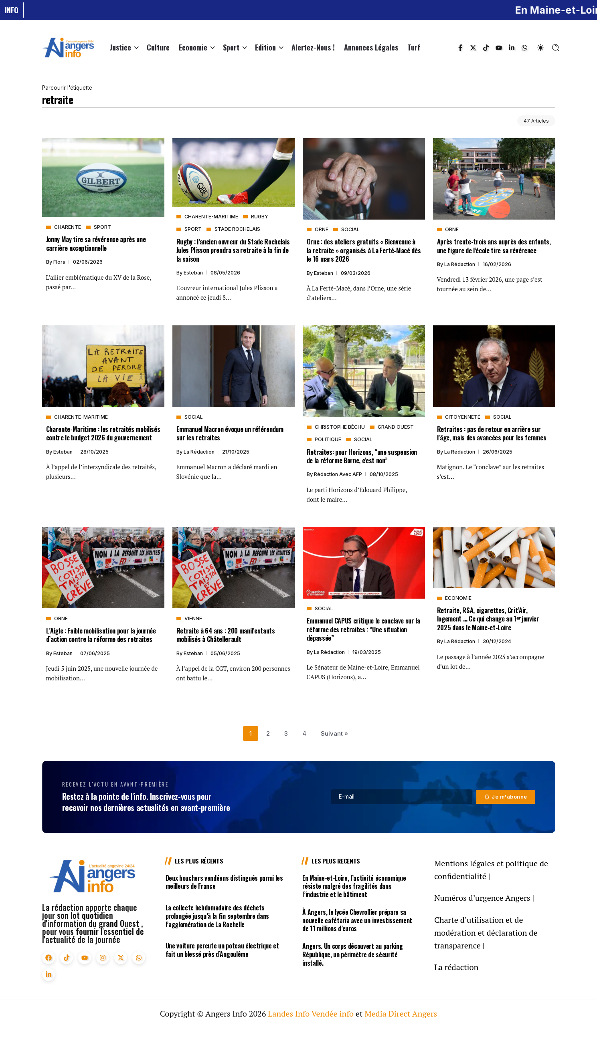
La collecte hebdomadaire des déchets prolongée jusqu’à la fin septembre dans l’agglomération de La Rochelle (217, 916)
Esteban (194, 273)
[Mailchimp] (505, 797)
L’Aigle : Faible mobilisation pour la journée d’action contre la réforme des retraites (101, 634)
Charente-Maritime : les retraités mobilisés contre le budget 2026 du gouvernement (103, 433)
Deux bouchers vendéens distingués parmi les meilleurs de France (224, 882)
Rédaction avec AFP (338, 474)
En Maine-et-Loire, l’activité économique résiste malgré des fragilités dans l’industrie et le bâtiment (354, 886)
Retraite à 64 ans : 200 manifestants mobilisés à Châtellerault (225, 634)
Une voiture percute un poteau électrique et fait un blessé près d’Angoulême (222, 950)
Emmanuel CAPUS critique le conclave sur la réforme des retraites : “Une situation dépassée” (363, 629)
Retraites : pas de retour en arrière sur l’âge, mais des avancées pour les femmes (491, 433)
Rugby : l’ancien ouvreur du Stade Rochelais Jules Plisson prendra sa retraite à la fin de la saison (233, 250)
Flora (60, 262)
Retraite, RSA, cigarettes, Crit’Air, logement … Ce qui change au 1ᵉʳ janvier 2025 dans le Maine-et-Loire (488, 618)
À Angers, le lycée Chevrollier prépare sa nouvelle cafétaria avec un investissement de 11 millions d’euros (357, 920)
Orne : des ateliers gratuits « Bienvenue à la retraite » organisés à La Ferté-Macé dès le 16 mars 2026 (364, 250)
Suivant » (334, 733)
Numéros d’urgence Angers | (484, 897)
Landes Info (289, 1013)
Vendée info (333, 1013)
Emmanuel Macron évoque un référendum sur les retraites (229, 433)
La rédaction (460, 264)
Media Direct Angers (400, 1013)
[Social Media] (460, 47)
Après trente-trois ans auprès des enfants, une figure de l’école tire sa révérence (494, 245)
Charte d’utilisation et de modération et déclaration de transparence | (486, 932)
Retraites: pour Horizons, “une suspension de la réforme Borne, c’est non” (362, 456)
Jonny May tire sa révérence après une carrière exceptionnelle (96, 243)
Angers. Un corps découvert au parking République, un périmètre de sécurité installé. (352, 954)
